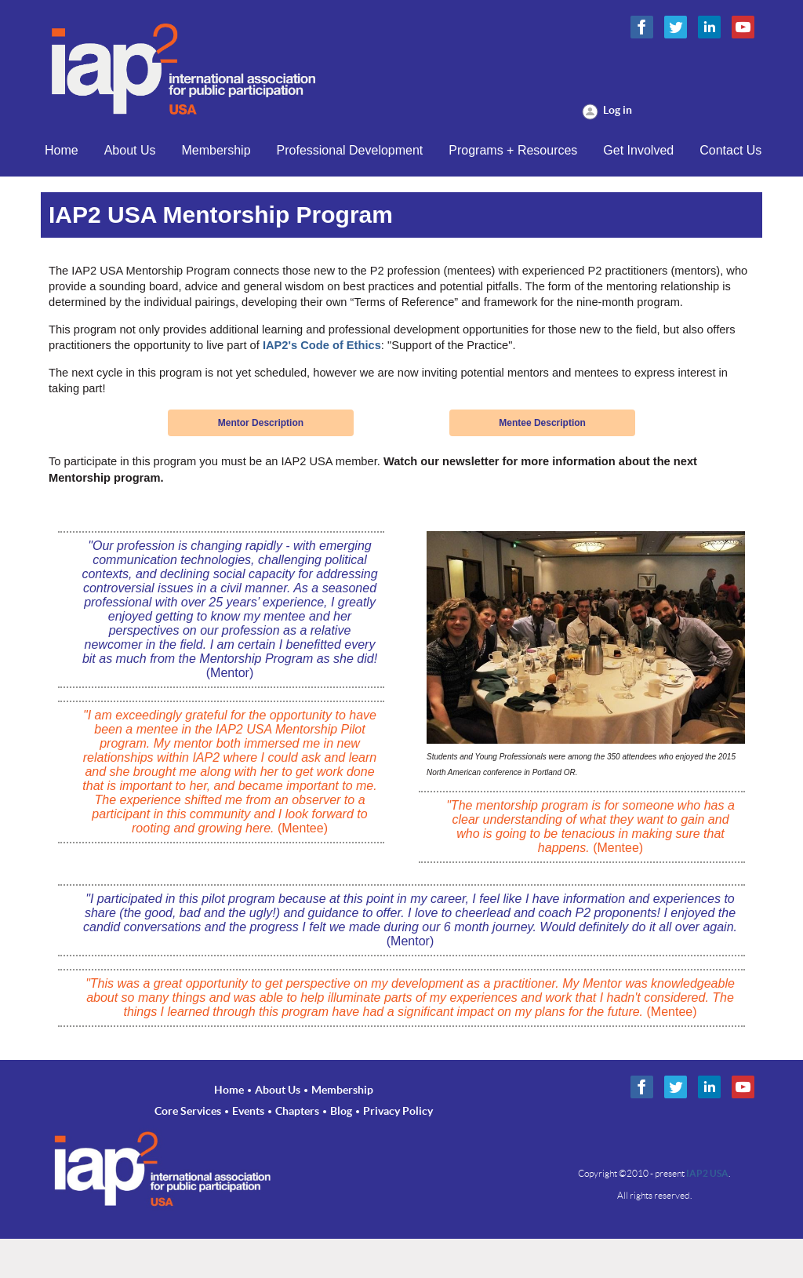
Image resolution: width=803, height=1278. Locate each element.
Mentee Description (542, 422)
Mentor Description (260, 422)
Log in (617, 110)
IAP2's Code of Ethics (322, 345)
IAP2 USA (707, 1173)
